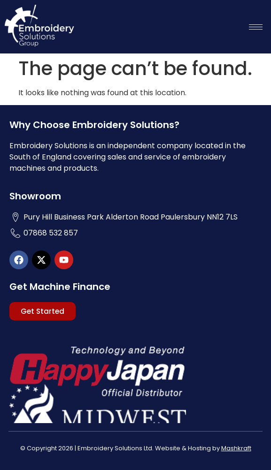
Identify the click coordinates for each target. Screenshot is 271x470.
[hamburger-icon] (255, 27)
